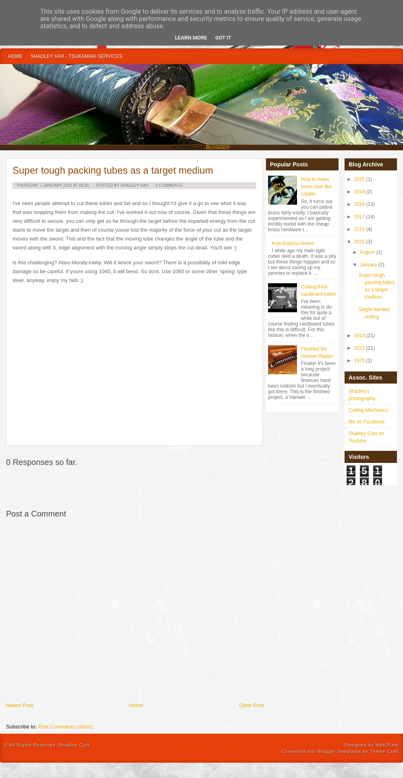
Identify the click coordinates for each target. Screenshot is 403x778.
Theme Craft (384, 751)
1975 (359, 360)
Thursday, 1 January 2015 (44, 185)
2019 (359, 192)
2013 (359, 348)
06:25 (84, 185)
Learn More (191, 38)
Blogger (218, 147)
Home (15, 56)
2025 (359, 179)
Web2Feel (387, 745)
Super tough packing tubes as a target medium (112, 170)
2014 (359, 335)
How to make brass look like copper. (316, 186)
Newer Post (19, 705)
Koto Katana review (293, 243)
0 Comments (169, 185)
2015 (359, 242)
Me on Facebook (366, 422)
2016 (359, 229)
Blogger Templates (339, 751)
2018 (359, 204)
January (368, 265)
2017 (359, 217)
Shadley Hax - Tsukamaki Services (76, 56)
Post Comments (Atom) (65, 727)
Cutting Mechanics (368, 410)
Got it (223, 38)
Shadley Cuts (74, 745)
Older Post (251, 705)
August (367, 252)
